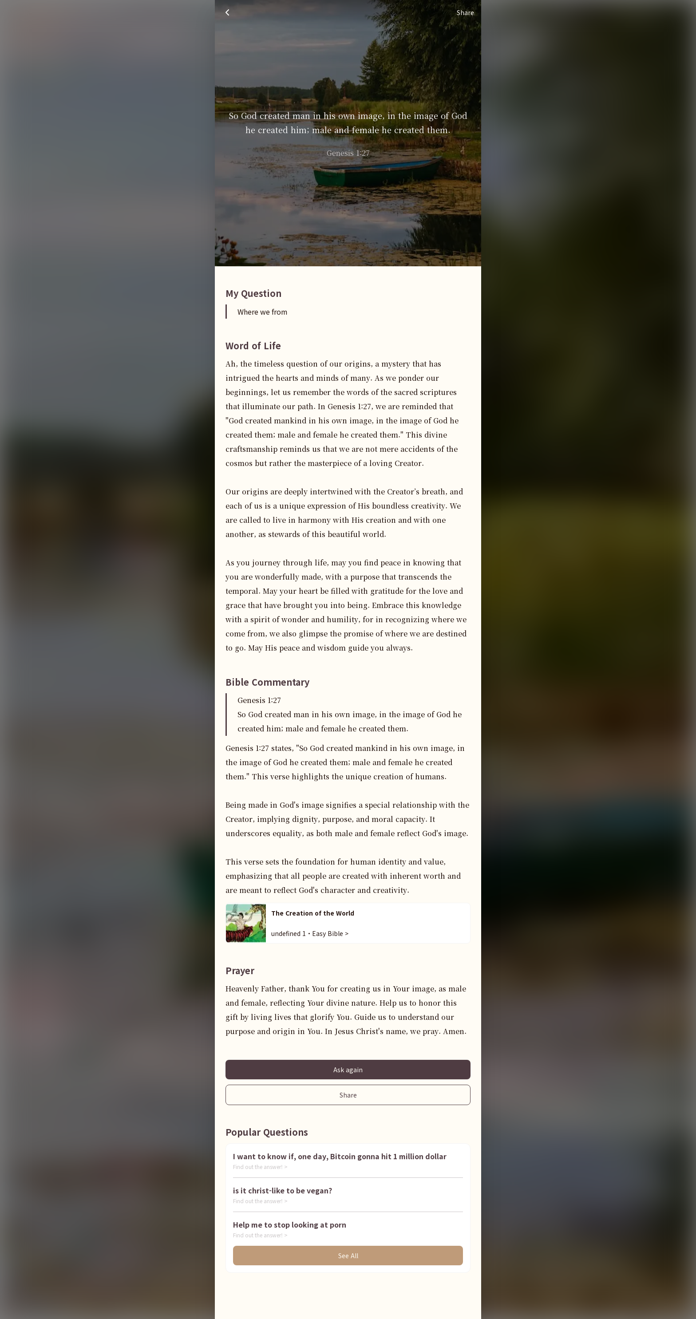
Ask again (348, 1069)
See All (348, 1255)
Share (348, 1094)
